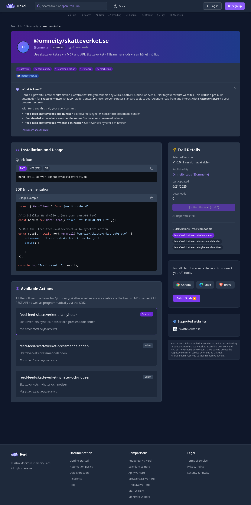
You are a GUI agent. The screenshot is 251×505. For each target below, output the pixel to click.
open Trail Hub (70, 6)
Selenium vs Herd (139, 466)
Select (148, 345)
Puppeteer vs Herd (140, 460)
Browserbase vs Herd (142, 478)
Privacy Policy (195, 466)
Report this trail (183, 216)
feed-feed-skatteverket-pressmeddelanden (197, 241)
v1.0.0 (58, 47)
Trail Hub (16, 26)
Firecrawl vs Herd (139, 485)
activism (23, 69)
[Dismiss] (234, 87)
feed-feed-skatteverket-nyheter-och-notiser (197, 247)
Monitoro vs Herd (139, 497)
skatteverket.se (27, 75)
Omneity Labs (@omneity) (190, 174)
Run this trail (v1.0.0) (204, 207)
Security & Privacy (198, 472)
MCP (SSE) (35, 168)
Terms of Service (197, 460)
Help (73, 485)
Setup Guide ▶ (186, 298)
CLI (46, 168)
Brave (225, 285)
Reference (76, 478)
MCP (22, 168)
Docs (119, 6)
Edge (205, 285)
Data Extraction (79, 472)
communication (65, 69)
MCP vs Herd (136, 491)
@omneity (32, 26)
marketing (104, 69)
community (42, 69)
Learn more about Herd (36, 130)
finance (85, 69)
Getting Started (79, 460)
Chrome (183, 285)
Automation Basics (81, 466)
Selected (146, 314)
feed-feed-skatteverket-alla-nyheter (193, 235)
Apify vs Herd (137, 472)
